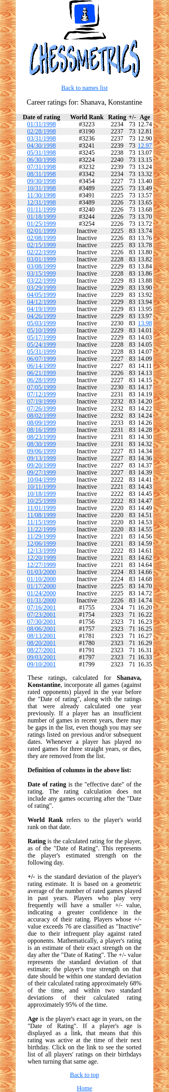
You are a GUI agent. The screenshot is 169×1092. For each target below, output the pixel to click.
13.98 (145, 323)
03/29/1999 (41, 287)
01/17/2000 (41, 586)
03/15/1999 (41, 273)
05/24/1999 (41, 344)
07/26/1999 (41, 408)
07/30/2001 (41, 621)
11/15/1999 (41, 522)
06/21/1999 (41, 373)
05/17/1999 (41, 337)
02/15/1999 (41, 245)
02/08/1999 (41, 238)
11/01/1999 (41, 508)
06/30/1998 (41, 159)
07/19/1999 (41, 401)
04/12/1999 (41, 301)
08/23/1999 (41, 436)
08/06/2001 (41, 628)
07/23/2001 (41, 614)
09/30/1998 (41, 181)
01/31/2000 (41, 600)
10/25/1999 (41, 500)
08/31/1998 (41, 174)
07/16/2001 (41, 607)
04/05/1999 (41, 294)
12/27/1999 (41, 564)
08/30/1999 (41, 444)
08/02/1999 (41, 415)
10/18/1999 (41, 493)
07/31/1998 (41, 166)
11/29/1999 (41, 536)
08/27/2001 (41, 650)
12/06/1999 (41, 543)
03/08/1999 (41, 266)
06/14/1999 (41, 365)
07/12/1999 (41, 394)
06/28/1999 (41, 380)
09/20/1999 (41, 465)
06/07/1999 (41, 358)
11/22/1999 (41, 529)
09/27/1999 (41, 472)
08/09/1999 (41, 422)
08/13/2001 (41, 635)
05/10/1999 (41, 330)
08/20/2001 (41, 643)
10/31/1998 (41, 188)
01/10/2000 (41, 579)
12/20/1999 (41, 557)
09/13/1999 (41, 458)
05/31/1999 (41, 351)
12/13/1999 (41, 550)
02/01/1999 (41, 230)
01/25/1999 (41, 223)
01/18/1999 (41, 216)
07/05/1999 (41, 387)
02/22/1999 (41, 252)
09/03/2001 (41, 657)
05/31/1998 (41, 152)
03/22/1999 (41, 280)
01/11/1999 (41, 209)
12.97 (145, 145)
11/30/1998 (41, 195)
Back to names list (84, 87)
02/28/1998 (41, 131)
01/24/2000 (41, 593)
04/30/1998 (41, 145)
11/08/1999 (41, 515)
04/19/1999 (41, 309)
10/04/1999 (41, 479)
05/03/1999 (41, 323)
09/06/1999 (41, 451)
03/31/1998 (41, 138)
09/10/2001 (41, 664)
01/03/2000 (41, 572)
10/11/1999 (41, 486)
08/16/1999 (41, 429)
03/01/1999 (41, 259)
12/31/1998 (41, 202)
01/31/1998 (41, 124)
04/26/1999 (41, 316)
